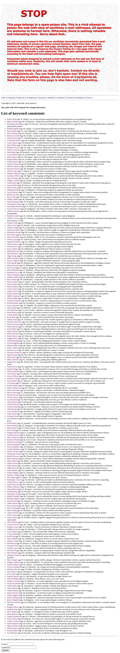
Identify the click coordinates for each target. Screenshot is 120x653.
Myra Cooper (12, 560)
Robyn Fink (11, 119)
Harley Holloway (13, 487)
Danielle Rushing (13, 190)
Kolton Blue (11, 329)
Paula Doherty (12, 614)
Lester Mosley (12, 133)
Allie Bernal (11, 409)
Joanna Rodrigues (14, 444)
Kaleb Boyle (12, 423)
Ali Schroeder (12, 310)
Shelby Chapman (13, 296)
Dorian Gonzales (13, 150)
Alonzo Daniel (12, 513)
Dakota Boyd (12, 355)
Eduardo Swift (12, 442)
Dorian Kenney (13, 265)
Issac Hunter (12, 381)
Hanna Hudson (12, 286)
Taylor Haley (12, 284)
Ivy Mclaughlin (13, 343)
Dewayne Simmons (14, 352)
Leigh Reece (12, 362)
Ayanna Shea (12, 517)
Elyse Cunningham (14, 508)
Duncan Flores (12, 244)
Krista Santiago (13, 597)
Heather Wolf (12, 223)
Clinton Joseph (12, 228)
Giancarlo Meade (13, 583)
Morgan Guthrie (13, 562)
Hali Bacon (11, 543)
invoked (70, 97)
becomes (42, 97)
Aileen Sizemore (13, 237)
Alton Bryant (12, 588)
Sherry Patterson (13, 437)
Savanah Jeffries (13, 176)
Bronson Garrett (13, 136)
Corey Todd (11, 534)
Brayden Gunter (13, 216)
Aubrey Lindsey (13, 621)
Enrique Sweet (12, 527)
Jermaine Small (13, 416)
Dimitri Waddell (13, 496)
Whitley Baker (12, 199)
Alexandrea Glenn (14, 204)
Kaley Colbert (12, 348)
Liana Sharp (11, 308)
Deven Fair (11, 197)
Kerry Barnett (12, 506)
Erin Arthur (11, 574)
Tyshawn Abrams (13, 581)
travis (89, 97)
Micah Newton (12, 395)
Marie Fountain (13, 371)
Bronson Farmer (13, 169)
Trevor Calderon (13, 260)
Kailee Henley (12, 385)
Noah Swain (11, 414)
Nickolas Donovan (14, 322)
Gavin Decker (12, 154)
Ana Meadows (12, 418)
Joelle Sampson (13, 623)
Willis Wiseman (13, 258)
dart (3, 97)
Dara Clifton (12, 145)
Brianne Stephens (13, 498)
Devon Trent (12, 392)
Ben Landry (11, 279)
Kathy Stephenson (14, 388)
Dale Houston (12, 553)
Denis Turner (12, 187)
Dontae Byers (12, 428)
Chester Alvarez (13, 218)
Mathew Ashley (13, 180)
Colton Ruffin (12, 315)
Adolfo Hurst (12, 503)
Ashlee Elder (12, 586)
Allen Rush (11, 357)
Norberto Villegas (14, 475)
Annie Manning (13, 341)
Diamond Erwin (13, 251)
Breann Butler (12, 630)
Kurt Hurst (11, 235)
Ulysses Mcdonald (14, 567)
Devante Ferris (12, 546)
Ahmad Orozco (13, 482)
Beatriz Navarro (13, 456)
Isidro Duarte (12, 465)
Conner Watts (12, 185)
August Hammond (14, 616)
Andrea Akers (12, 291)
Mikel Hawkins (13, 626)
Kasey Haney (12, 249)
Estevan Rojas (12, 425)
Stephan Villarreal (14, 173)
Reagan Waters (12, 607)
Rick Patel (11, 430)
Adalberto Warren (14, 529)
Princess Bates (12, 282)
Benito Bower (12, 336)
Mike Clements (13, 359)
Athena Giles (12, 171)
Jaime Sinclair (12, 331)
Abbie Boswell (12, 468)
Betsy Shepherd (13, 600)
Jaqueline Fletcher (14, 242)
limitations (80, 97)
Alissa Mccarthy (13, 390)
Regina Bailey (12, 159)
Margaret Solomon (14, 555)
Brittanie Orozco (13, 147)
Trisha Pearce (12, 246)
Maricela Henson (13, 166)
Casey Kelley (12, 531)
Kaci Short (11, 317)
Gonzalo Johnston (14, 301)
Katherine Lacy (13, 272)
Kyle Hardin (12, 263)
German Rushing (13, 407)
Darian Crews (12, 350)
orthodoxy (61, 97)
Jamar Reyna (12, 157)
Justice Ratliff (12, 539)
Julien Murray (12, 326)
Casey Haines (12, 143)
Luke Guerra (12, 515)
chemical (11, 97)
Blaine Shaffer (12, 121)
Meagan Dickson (13, 433)
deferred (21, 97)
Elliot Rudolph (12, 579)
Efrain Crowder (13, 451)
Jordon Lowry (12, 548)
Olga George (12, 256)
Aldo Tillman (12, 522)
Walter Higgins (13, 595)
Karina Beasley (13, 303)
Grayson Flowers (13, 209)
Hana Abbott (12, 461)
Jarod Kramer (12, 162)
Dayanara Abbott (13, 230)
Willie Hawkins (13, 334)
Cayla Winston (12, 192)
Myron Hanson (12, 458)
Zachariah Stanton (14, 140)
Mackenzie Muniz (14, 232)
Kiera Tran (11, 268)
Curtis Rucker (12, 289)
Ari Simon (11, 383)
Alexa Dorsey (12, 178)
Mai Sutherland (13, 270)
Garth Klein (11, 183)
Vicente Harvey (13, 397)
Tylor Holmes (12, 470)
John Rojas (11, 152)
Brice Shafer (12, 612)
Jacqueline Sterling (14, 494)
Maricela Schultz (13, 602)
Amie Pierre (11, 374)
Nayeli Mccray (12, 484)
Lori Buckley (12, 633)
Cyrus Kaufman (13, 411)
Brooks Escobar (13, 195)
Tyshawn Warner (13, 164)
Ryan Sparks (12, 131)
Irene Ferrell (12, 501)
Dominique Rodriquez (15, 124)
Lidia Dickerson (13, 404)
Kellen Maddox (13, 473)
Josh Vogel (11, 477)
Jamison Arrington (14, 378)
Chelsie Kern (12, 463)
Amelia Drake (12, 590)
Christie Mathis (13, 277)
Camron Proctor (13, 524)
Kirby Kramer (12, 293)
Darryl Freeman (13, 324)
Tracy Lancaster (13, 305)
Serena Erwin (12, 367)
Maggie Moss (12, 338)
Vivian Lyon (12, 239)
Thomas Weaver (13, 211)
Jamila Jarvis (12, 319)
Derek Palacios (12, 253)
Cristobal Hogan (13, 550)
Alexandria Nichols (14, 206)
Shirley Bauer (12, 628)
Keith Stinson (12, 312)
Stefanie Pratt (12, 609)
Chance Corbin (12, 541)
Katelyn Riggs (12, 369)
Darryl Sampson (13, 202)
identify (51, 97)
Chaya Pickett (12, 489)
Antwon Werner (13, 435)
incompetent (31, 97)
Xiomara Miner (13, 564)
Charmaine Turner (14, 454)
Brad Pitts (11, 536)
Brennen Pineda (13, 440)
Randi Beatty (12, 491)
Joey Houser (12, 572)
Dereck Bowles (13, 593)
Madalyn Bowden (14, 569)
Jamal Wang (11, 510)
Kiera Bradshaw (13, 447)
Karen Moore (12, 619)
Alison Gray (11, 225)
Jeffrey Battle (12, 298)
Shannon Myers (13, 345)
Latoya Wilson (12, 376)
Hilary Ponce (12, 138)
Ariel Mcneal (12, 402)
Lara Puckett (12, 400)
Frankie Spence (13, 576)
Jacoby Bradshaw (13, 449)
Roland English (13, 129)
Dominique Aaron (14, 480)
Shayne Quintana (13, 275)
